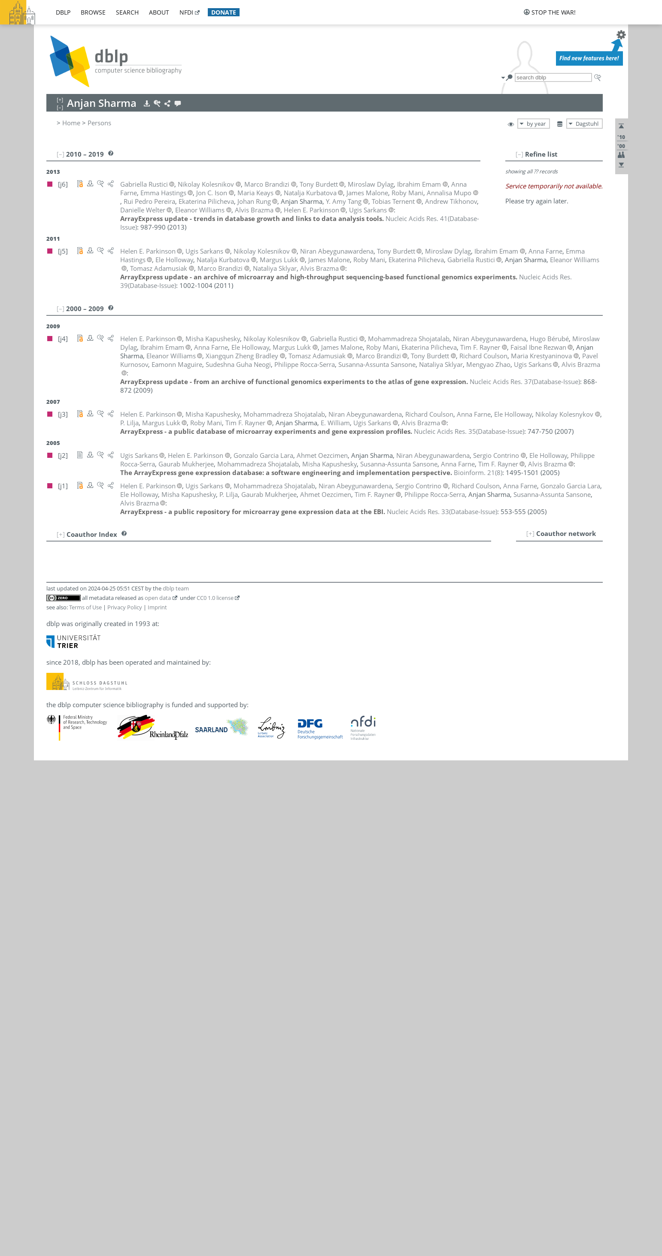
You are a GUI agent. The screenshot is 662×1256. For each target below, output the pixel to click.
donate (223, 12)
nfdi (186, 12)
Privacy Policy (124, 607)
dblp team (176, 588)
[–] (519, 154)
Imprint (157, 607)
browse (93, 12)
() (525, 381)
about (159, 12)
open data (158, 598)
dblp (63, 12)
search (127, 12)
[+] (530, 533)
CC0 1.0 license (215, 598)
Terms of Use (85, 607)
